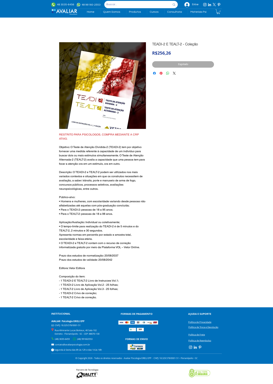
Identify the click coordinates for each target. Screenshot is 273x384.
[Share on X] (174, 73)
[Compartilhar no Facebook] (154, 73)
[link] (218, 11)
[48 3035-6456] (63, 4)
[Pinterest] (219, 4)
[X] (214, 4)
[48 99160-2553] (89, 4)
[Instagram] (205, 4)
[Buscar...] (135, 4)
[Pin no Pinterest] (161, 73)
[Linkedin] (209, 4)
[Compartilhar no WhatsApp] (168, 73)
